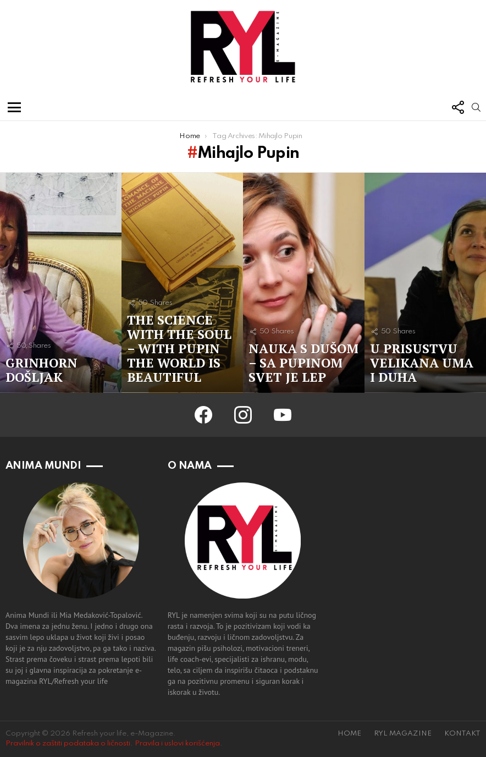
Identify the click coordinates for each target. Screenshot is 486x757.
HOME (349, 733)
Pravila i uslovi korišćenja (177, 743)
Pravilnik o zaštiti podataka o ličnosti (67, 743)
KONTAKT (462, 733)
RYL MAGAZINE (403, 733)
